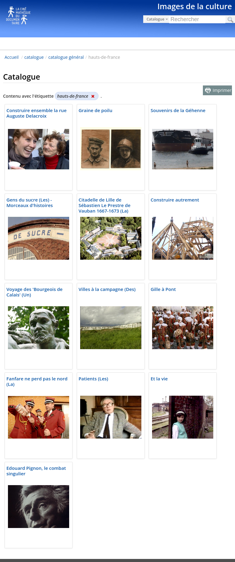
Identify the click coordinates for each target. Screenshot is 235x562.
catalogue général (66, 57)
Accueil (12, 57)
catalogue (34, 57)
